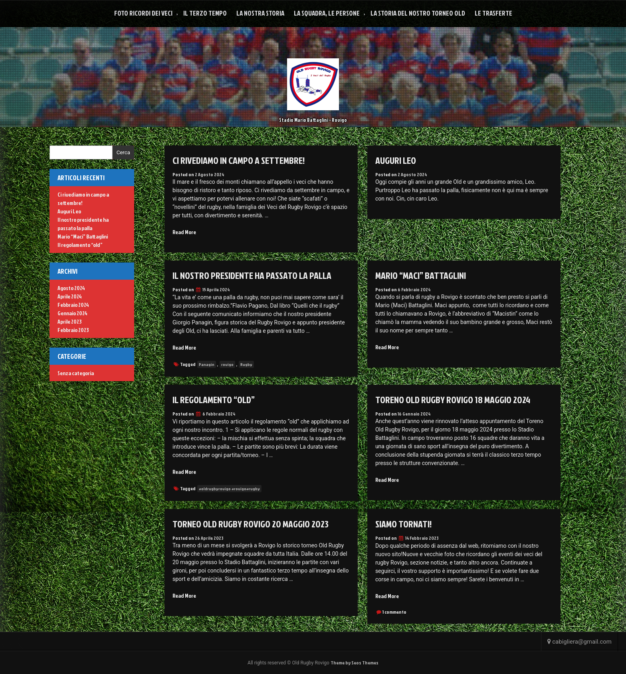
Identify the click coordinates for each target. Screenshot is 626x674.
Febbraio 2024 (73, 304)
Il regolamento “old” (213, 399)
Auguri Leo (395, 160)
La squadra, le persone (327, 13)
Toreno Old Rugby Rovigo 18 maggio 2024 (452, 399)
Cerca (123, 152)
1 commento (394, 611)
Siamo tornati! (403, 524)
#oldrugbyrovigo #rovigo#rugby (229, 488)
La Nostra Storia (260, 13)
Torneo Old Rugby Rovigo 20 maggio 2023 (250, 524)
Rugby (246, 364)
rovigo (227, 364)
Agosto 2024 (71, 288)
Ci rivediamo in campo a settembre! (238, 160)
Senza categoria (75, 373)
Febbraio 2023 (73, 330)
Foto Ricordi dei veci (143, 13)
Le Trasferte (493, 13)
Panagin (206, 364)
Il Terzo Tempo (205, 13)
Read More (184, 232)
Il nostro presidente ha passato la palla (251, 275)
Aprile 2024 (69, 296)
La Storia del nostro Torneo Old (417, 13)
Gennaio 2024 (72, 313)
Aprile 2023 (69, 321)
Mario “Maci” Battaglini (420, 275)
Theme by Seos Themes (354, 662)
